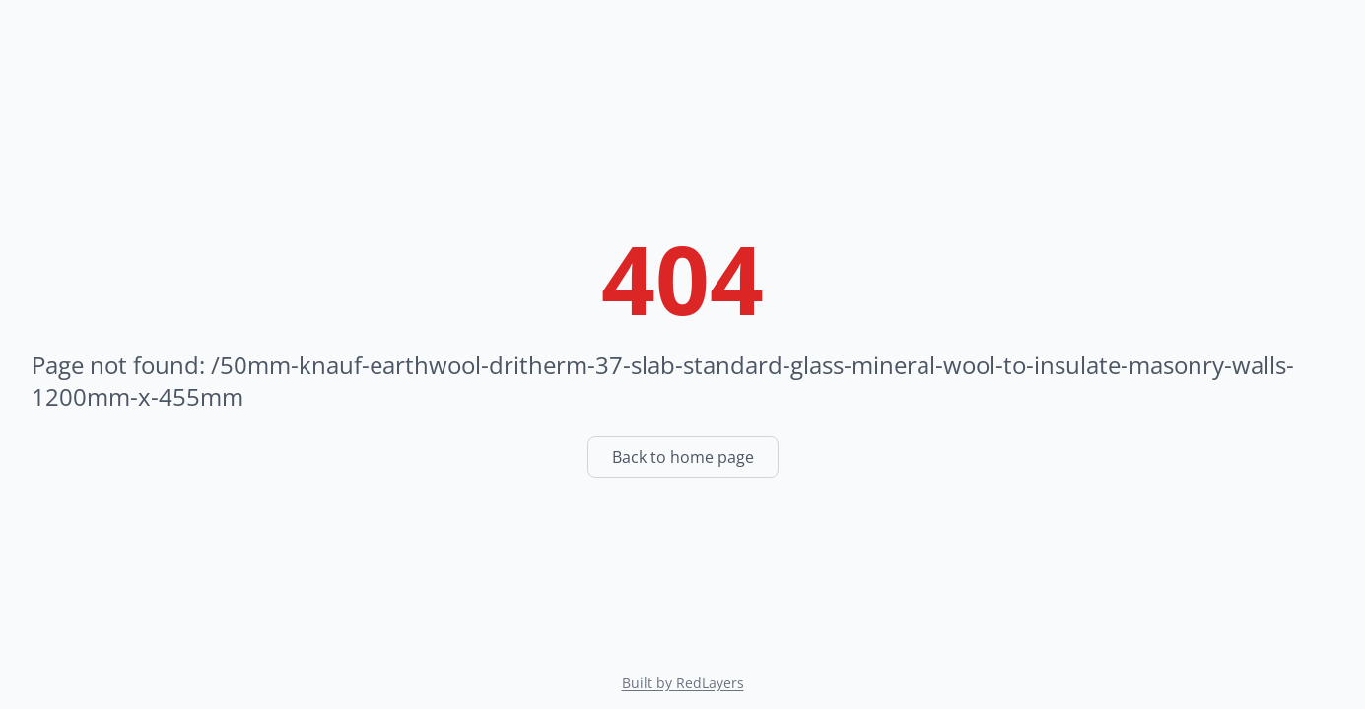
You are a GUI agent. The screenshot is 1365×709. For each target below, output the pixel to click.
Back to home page (683, 457)
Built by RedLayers (683, 683)
